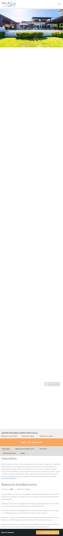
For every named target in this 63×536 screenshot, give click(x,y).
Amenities (43, 449)
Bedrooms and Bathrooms (24, 449)
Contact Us (48, 532)
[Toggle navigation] (59, 4)
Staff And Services (9, 453)
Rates (23, 453)
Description (6, 449)
